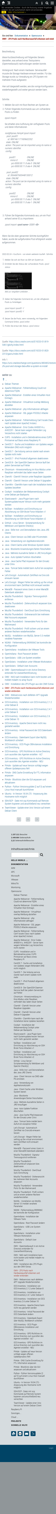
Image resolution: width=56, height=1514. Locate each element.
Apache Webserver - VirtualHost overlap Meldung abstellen (27, 913)
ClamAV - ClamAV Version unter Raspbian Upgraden (28, 476)
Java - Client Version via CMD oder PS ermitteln (26, 537)
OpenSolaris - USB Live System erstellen (23, 657)
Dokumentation (21, 35)
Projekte (16, 1421)
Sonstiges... (16, 1413)
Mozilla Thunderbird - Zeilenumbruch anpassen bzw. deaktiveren (27, 1164)
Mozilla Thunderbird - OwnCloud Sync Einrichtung (27, 610)
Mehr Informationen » (17, 12)
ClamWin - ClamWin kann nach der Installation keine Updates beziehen (29, 1019)
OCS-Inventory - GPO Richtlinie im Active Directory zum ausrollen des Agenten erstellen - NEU (29, 1345)
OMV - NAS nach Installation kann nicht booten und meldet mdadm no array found (29, 1257)
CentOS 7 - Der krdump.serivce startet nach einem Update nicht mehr (27, 975)
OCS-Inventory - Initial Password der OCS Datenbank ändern (29, 1312)
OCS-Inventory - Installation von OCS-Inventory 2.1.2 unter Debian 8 (28, 1287)
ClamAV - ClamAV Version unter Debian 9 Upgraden (28, 480)
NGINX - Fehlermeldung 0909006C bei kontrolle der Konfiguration (28, 1211)
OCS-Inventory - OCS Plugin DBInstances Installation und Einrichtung (26, 1327)
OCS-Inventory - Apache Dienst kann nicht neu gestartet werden (29, 1306)
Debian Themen (12, 384)
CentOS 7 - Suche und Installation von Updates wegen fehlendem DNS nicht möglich (29, 966)
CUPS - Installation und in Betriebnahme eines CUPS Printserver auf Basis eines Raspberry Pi (25, 955)
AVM (13, 868)
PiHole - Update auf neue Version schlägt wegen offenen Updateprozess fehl (28, 1354)
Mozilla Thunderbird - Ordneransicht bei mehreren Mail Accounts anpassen (29, 1179)
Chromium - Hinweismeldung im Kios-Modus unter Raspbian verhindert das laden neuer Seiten (28, 999)
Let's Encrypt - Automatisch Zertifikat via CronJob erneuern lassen (27, 1130)
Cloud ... (14, 1417)
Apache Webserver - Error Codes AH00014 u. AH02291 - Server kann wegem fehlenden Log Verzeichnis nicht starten (25, 430)
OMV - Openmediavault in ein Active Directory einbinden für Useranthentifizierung (29, 1248)
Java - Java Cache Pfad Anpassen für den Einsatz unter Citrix (28, 1116)
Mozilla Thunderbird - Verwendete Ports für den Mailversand (28, 1186)
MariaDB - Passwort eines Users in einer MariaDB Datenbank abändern (29, 1149)
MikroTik (15, 883)
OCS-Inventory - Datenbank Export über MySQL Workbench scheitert (28, 1319)
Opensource (37, 35)
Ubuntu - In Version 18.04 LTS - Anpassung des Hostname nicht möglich (27, 1385)
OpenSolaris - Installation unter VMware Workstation (28, 661)
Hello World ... (19, 860)
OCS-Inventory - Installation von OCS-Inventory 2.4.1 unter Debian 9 (28, 1293)
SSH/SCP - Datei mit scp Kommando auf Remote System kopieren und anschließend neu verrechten (27, 1395)
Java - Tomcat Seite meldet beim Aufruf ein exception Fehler (28, 1122)
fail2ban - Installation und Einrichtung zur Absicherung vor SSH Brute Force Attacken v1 (29, 1045)
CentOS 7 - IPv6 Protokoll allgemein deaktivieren (26, 458)
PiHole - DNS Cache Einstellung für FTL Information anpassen (28, 1361)
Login (51, 1448)
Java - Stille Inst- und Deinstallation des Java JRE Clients (29, 1071)
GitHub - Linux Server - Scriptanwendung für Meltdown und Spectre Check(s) (29, 1063)
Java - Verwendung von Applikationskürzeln (24, 541)
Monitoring (15, 887)
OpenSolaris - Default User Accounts (21, 665)
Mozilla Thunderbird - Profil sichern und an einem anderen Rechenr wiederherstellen (29, 1194)
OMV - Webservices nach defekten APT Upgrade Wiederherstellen (28, 1280)
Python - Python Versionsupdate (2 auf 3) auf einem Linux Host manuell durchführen (29, 1376)
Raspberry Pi (16, 1409)
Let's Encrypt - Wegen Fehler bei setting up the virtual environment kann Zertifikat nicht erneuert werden (28, 1140)
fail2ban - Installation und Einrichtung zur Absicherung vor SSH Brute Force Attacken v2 (29, 1054)
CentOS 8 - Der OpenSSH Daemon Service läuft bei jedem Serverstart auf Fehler (28, 990)
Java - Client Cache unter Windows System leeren (27, 545)
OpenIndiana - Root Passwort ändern (21, 653)
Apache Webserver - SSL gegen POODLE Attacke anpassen (27, 925)
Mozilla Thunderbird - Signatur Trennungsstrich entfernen (26, 1156)
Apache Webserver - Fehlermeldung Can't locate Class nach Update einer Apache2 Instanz (29, 933)
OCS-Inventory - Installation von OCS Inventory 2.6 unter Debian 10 (29, 1300)
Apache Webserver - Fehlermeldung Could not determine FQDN (29, 900)
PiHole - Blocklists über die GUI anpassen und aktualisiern (27, 1368)
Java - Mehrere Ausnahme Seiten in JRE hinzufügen (28, 553)
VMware (14, 879)
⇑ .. (4, 379)
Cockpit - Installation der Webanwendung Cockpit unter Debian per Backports (26, 1027)
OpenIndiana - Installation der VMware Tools (24, 649)
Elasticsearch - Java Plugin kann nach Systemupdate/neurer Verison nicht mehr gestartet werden (27, 501)
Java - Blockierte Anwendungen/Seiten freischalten (28, 549)
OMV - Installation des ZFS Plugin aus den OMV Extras (29, 684)
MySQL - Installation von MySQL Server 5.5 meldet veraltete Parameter (27, 1203)
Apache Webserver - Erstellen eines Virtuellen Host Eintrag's (29, 906)
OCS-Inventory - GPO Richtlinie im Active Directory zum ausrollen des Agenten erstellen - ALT (29, 1336)
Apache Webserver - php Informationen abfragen (26, 409)
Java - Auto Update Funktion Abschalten (23, 557)
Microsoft (15, 875)
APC (13, 872)
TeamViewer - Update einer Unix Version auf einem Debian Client (27, 1404)
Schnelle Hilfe (19, 1425)
